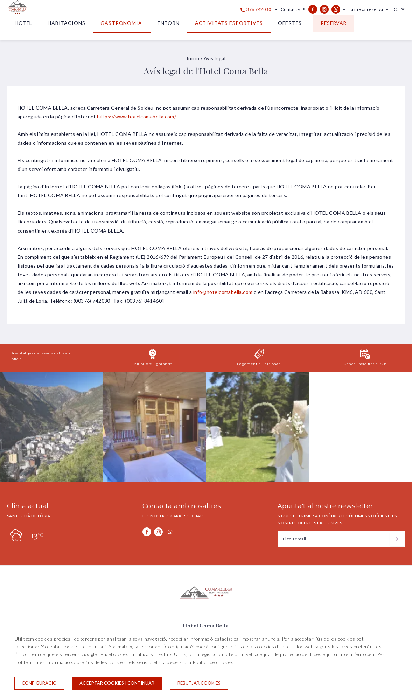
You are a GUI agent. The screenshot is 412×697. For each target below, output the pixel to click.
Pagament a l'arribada (259, 364)
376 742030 (255, 9)
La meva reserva (366, 9)
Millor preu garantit (152, 364)
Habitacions (66, 23)
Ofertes (290, 23)
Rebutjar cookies (199, 683)
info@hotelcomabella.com (223, 292)
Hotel (23, 23)
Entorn (169, 23)
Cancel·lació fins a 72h (365, 364)
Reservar (333, 23)
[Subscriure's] (397, 539)
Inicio (193, 58)
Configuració (39, 683)
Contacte (290, 9)
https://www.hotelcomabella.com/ (136, 116)
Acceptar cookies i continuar (116, 683)
